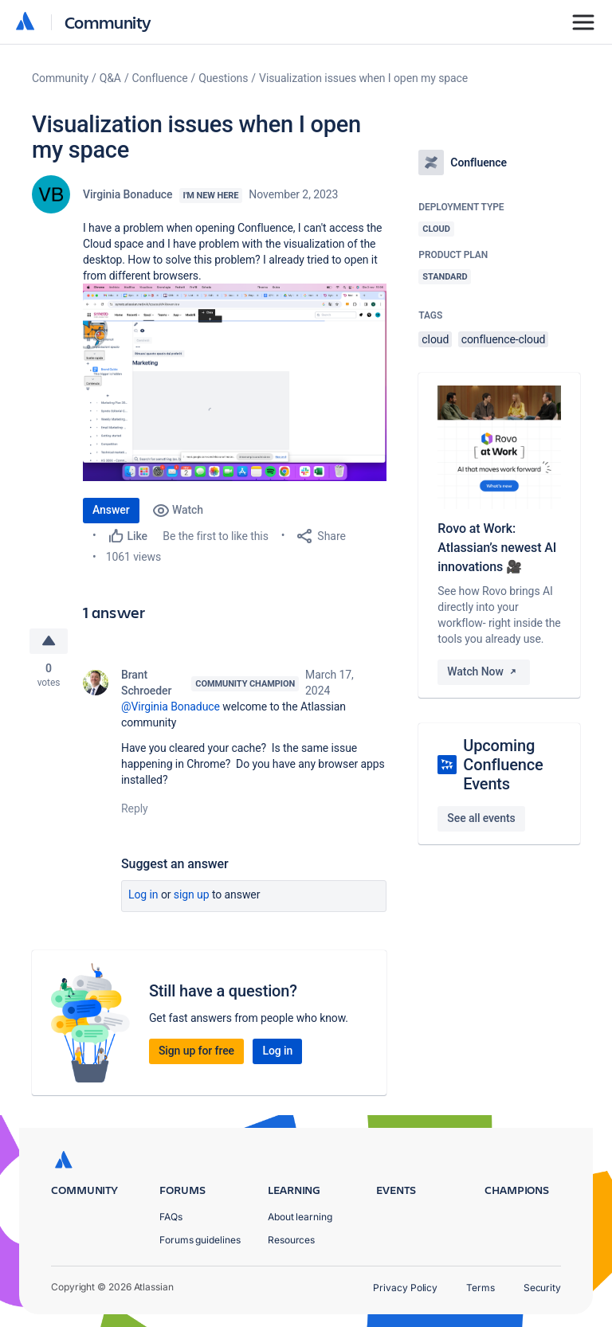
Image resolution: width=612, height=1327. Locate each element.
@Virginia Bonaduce (170, 706)
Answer (111, 509)
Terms (480, 1288)
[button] (234, 382)
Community (108, 21)
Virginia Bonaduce (128, 194)
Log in (143, 894)
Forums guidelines (200, 1240)
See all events (481, 818)
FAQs (170, 1217)
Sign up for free (196, 1050)
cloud (435, 339)
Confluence (160, 78)
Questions (223, 78)
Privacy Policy (405, 1288)
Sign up (192, 894)
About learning (300, 1217)
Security (542, 1288)
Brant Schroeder (146, 682)
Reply (134, 808)
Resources (291, 1240)
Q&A (110, 78)
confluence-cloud (503, 339)
